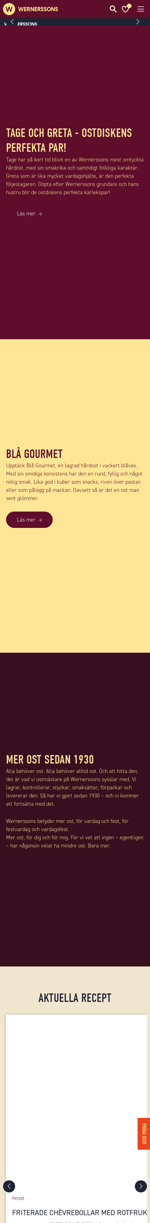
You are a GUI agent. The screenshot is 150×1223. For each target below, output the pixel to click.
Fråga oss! (144, 1133)
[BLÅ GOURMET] (75, 649)
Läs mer (26, 213)
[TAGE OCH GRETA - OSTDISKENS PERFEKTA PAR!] (75, 335)
